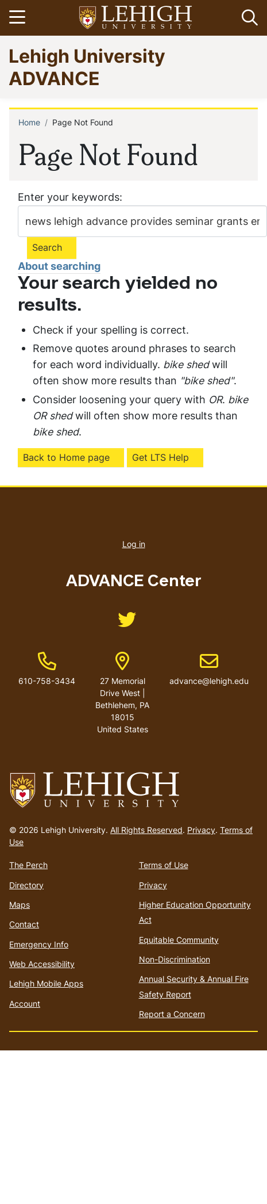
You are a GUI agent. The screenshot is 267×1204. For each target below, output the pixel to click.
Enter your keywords (68, 197)
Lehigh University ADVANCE (87, 66)
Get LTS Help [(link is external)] (160, 457)
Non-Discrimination (174, 959)
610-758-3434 (46, 680)
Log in (133, 543)
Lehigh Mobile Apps (46, 983)
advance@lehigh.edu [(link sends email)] (209, 669)
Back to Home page (66, 457)
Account (24, 1003)
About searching (59, 266)
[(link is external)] (127, 623)
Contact (24, 924)
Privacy (201, 829)
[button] (247, 18)
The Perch (28, 864)
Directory (26, 885)
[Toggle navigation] (19, 17)
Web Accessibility (42, 963)
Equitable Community (179, 939)
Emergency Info (38, 944)
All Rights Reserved (146, 829)
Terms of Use (163, 864)
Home (29, 122)
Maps (19, 904)
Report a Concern (172, 1013)
